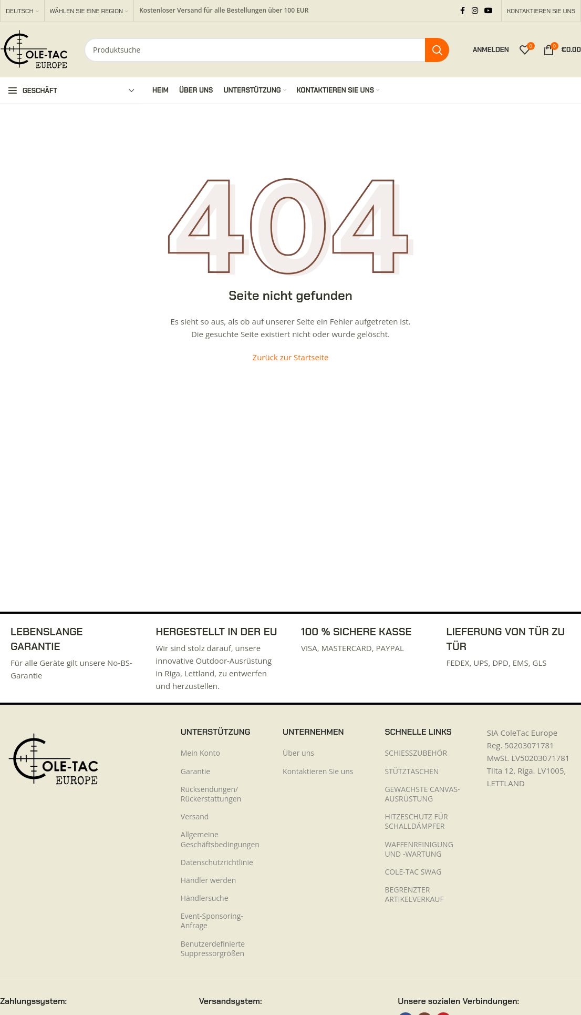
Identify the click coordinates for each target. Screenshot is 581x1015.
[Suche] (266, 50)
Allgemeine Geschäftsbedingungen (220, 839)
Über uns (298, 753)
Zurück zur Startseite (291, 357)
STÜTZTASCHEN (412, 771)
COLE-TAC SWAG (413, 872)
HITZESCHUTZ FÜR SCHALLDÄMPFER (416, 821)
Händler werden (208, 880)
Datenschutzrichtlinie (217, 862)
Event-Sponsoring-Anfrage (212, 920)
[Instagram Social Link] (475, 11)
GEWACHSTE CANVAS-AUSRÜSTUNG (422, 794)
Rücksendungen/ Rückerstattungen (211, 794)
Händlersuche (205, 898)
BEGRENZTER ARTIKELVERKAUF (414, 894)
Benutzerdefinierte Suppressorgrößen (213, 948)
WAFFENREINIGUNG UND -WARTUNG (419, 849)
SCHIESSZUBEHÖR (416, 753)
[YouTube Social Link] (488, 11)
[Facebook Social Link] (462, 11)
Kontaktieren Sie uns (318, 771)
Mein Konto (200, 753)
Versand (195, 816)
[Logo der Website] (34, 49)
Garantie (195, 771)
